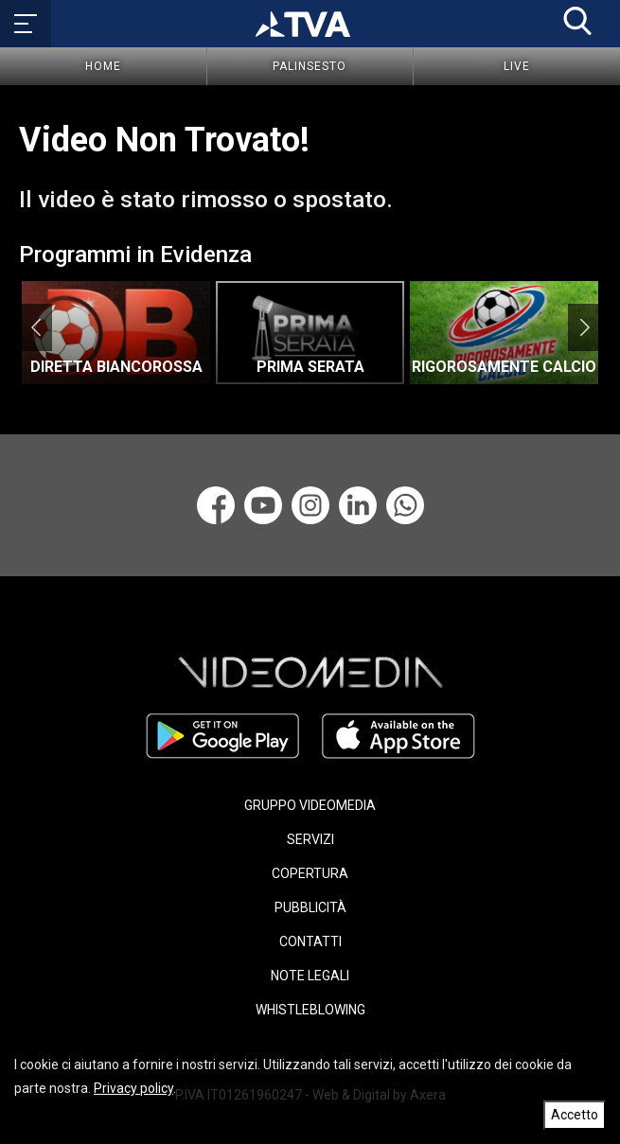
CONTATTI (310, 941)
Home (103, 66)
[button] (577, 21)
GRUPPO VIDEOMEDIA (310, 805)
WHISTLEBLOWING (310, 1009)
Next (584, 327)
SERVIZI (310, 839)
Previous (35, 327)
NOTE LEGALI (310, 975)
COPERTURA (310, 873)
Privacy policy (133, 1088)
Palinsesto (309, 66)
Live (517, 66)
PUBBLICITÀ (310, 907)
